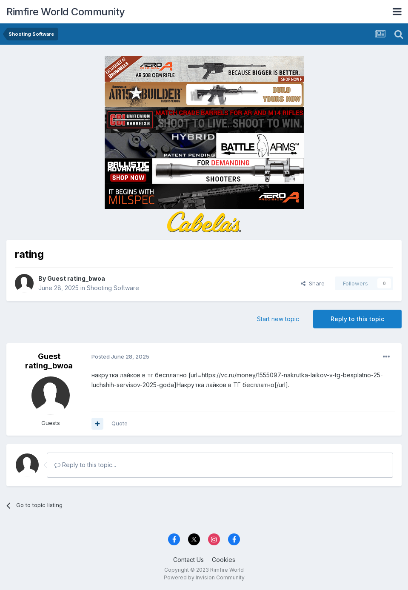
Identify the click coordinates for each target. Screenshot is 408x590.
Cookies (223, 559)
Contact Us (188, 559)
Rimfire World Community (65, 12)
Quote (119, 423)
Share (313, 283)
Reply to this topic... (85, 464)
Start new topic (278, 318)
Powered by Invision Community (204, 577)
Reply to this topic (357, 318)
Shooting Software (113, 287)
